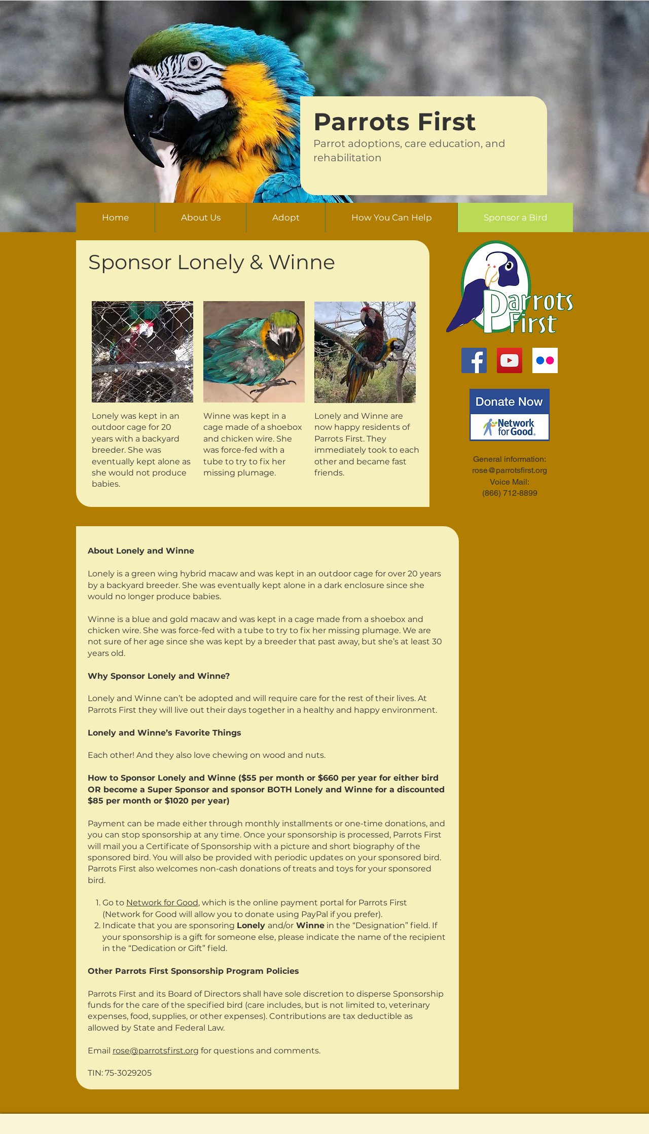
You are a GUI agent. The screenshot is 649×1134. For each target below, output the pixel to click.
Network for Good (162, 902)
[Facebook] (474, 360)
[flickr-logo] (545, 360)
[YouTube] (509, 360)
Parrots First (394, 121)
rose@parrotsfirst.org (156, 1050)
